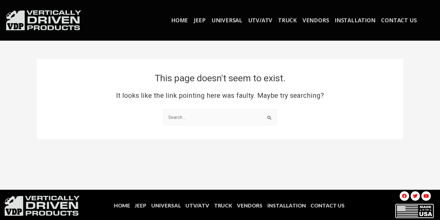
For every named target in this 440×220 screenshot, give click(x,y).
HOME (182, 20)
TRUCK (287, 20)
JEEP (202, 20)
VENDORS (314, 20)
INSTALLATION (352, 20)
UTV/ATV (260, 20)
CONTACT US (396, 20)
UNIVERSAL (228, 20)
